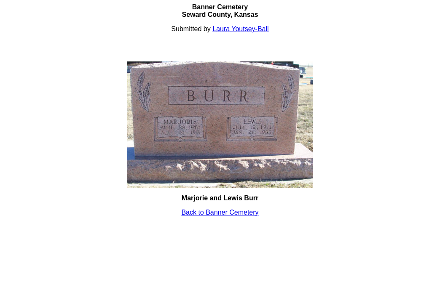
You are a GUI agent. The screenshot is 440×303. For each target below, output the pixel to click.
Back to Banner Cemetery (219, 212)
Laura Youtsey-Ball (240, 28)
